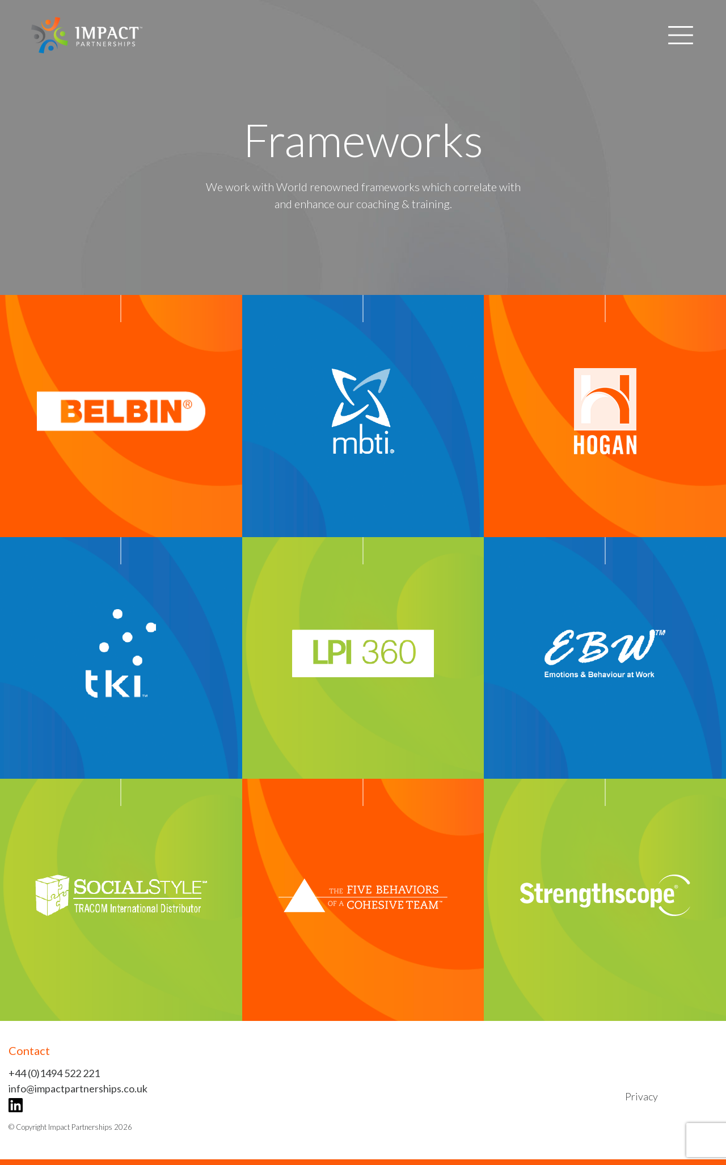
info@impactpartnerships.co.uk (78, 1088)
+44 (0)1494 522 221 (54, 1073)
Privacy (641, 1096)
